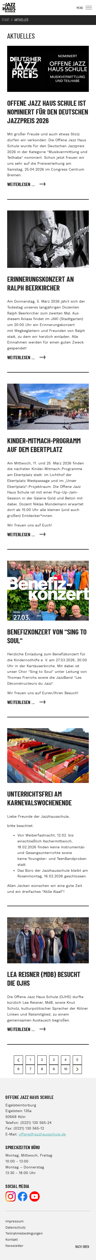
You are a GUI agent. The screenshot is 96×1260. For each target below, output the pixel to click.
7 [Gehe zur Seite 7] (30, 1069)
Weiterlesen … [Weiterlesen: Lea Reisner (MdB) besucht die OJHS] (21, 1029)
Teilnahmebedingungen (24, 1233)
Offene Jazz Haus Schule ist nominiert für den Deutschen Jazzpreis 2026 (47, 112)
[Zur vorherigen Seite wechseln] (18, 1060)
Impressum (14, 1221)
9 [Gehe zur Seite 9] (54, 1069)
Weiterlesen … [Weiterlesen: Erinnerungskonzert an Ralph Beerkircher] (21, 358)
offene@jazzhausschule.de (42, 1134)
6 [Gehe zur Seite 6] (18, 1069)
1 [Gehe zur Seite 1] (30, 1060)
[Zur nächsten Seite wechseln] (77, 1069)
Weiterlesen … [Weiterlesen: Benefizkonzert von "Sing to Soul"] (21, 702)
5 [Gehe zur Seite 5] (77, 1060)
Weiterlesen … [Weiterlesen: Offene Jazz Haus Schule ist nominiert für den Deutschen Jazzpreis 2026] (21, 184)
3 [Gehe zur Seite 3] (54, 1060)
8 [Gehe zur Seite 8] (42, 1069)
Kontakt (11, 1240)
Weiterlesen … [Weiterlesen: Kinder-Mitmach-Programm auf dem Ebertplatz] (21, 535)
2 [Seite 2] (42, 1060)
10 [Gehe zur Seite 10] (65, 1069)
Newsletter (14, 1246)
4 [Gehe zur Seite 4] (66, 1060)
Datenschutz (15, 1228)
